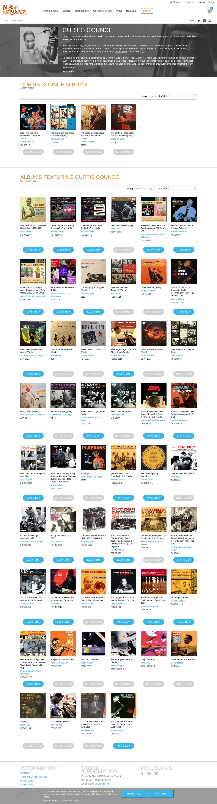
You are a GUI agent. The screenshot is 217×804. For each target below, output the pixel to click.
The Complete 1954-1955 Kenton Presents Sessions (123, 598)
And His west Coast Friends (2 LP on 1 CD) (121, 474)
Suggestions (82, 11)
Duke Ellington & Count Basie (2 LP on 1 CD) (91, 226)
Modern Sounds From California (30, 672)
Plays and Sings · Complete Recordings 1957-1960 (33, 226)
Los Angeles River (179, 597)
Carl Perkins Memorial (60, 721)
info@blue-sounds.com (98, 784)
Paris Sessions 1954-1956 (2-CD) (62, 288)
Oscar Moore (177, 663)
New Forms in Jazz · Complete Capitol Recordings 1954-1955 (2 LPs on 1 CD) (182, 291)
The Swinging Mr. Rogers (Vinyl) (92, 288)
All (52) (130, 189)
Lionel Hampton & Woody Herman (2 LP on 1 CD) (62, 226)
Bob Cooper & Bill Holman (32, 415)
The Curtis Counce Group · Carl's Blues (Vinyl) (62, 134)
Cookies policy (27, 784)
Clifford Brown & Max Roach (91, 418)
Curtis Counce (27, 142)
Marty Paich (55, 355)
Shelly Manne (108, 57)
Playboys (85, 473)
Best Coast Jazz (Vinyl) (121, 411)
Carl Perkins (56, 725)
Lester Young (121, 51)
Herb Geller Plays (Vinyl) (122, 225)
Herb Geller (116, 229)
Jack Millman (177, 355)
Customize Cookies (70, 800)
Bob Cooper (56, 541)
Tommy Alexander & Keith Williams (153, 235)
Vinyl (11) (152, 189)
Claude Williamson (119, 603)
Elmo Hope (25, 725)
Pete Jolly (175, 477)
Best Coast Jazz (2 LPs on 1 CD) (93, 412)
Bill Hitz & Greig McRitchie (32, 296)
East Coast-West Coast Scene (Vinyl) (31, 350)
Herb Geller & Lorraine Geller (181, 548)
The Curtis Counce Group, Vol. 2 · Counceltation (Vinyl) (93, 135)
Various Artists (148, 479)
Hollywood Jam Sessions (62, 659)
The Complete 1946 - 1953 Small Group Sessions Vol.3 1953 (93, 724)
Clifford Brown (152, 57)
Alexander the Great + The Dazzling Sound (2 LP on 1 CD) (153, 228)
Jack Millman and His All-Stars (183, 350)
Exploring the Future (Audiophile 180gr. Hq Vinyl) (30, 135)
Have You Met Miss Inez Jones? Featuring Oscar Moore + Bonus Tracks (152, 414)
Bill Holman (55, 603)
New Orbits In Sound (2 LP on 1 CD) (32, 474)
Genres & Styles (102, 11)
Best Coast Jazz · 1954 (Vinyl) (91, 350)
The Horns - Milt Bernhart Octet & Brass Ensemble (92, 598)
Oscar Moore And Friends (183, 659)
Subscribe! (190, 2)
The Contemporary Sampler (149, 474)
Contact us (25, 773)
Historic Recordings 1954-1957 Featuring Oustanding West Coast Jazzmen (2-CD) (33, 663)
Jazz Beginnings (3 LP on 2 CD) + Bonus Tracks (123, 350)
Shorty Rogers (87, 293)
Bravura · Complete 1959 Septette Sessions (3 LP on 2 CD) (183, 414)
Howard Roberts (178, 231)
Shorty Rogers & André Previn (151, 542)
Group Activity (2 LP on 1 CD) (62, 536)
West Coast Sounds (90, 659)
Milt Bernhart (87, 603)
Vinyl (119, 11)
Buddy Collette (118, 479)
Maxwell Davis (57, 231)
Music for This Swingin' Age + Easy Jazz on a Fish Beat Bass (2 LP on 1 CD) (32, 290)
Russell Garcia (178, 601)
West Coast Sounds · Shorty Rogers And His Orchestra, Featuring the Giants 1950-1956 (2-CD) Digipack (122, 541)
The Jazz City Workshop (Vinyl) (61, 350)
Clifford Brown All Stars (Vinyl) (152, 350)
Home (5, 21)
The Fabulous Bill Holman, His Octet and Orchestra (62, 598)
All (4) (144, 96)
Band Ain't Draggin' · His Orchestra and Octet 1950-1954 (153, 600)
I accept (160, 793)
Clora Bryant (26, 231)
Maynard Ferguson (149, 606)
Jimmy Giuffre (177, 299)
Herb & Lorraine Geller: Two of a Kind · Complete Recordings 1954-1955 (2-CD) (183, 539)
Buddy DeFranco (149, 291)
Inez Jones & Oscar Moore (153, 420)
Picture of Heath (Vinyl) (61, 411)
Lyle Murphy (122, 57)
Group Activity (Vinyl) (30, 411)
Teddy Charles (136, 57)
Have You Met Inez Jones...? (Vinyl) (119, 288)
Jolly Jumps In (147, 659)
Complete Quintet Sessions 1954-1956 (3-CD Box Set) (93, 536)
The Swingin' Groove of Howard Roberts (182, 226)
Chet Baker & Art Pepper (61, 415)
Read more (68, 71)
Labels (66, 11)
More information (51, 800)
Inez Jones (116, 293)
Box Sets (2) (141, 189)
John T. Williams (118, 355)
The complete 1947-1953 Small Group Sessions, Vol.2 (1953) (122, 724)
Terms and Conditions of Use (33, 777)
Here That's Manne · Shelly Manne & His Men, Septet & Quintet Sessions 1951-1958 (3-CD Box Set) (63, 477)
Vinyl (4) (152, 96)
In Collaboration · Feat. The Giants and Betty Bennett (153, 536)
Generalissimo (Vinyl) (151, 287)
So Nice (24, 721)
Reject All (134, 793)
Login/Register (175, 2)
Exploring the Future (104, 63)
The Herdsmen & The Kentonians (60, 294)
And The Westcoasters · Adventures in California (31, 598)
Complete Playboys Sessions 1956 (29, 536)
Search (147, 10)
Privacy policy (26, 781)
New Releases (49, 11)
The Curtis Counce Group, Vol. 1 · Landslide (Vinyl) (123, 134)
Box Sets (131, 11)
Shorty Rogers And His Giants (121, 660)
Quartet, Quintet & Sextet (182, 473)
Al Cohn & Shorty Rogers (32, 355)
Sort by (163, 96)
